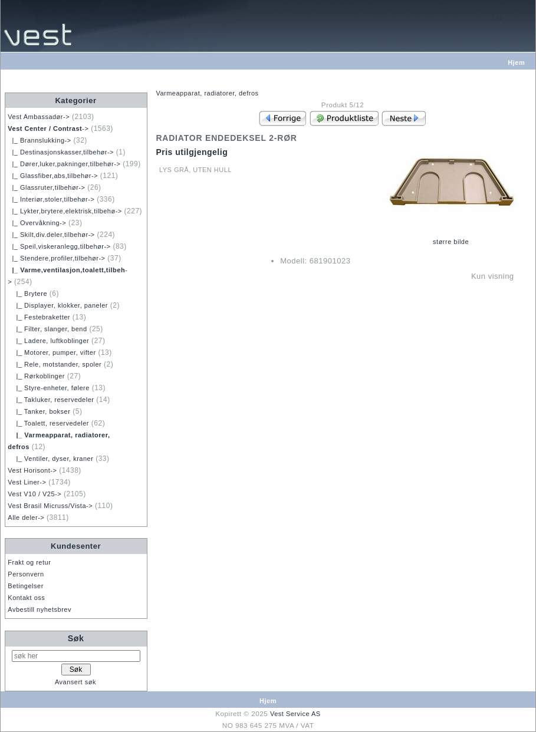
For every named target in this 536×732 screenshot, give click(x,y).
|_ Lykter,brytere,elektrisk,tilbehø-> (64, 211)
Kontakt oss (26, 597)
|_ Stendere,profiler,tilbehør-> (56, 258)
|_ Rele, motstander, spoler (54, 364)
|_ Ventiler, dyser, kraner (50, 458)
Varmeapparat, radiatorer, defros (207, 93)
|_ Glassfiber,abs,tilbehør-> (53, 175)
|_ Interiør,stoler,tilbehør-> (51, 199)
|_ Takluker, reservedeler (51, 399)
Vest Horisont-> (32, 470)
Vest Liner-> (27, 482)
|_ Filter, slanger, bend (47, 328)
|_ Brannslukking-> (39, 140)
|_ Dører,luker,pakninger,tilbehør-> (64, 163)
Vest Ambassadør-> (39, 116)
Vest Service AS (295, 713)
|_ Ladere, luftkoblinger (48, 340)
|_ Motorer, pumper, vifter (52, 352)
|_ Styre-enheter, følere (49, 387)
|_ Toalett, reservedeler (48, 423)
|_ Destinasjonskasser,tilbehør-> (61, 152)
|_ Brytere (27, 293)
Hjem (516, 62)
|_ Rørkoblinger (36, 376)
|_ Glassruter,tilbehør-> (46, 187)
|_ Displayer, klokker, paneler (58, 305)
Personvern (26, 574)
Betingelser (26, 585)
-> (48, 128)
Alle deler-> (26, 517)
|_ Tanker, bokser (39, 411)
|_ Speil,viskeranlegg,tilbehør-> (59, 246)
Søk (76, 638)
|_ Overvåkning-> (37, 222)
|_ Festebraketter (39, 317)
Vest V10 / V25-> (34, 493)
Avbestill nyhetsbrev (39, 609)
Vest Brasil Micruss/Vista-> (50, 505)
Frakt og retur (29, 562)
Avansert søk (75, 681)
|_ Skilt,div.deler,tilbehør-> (51, 234)
